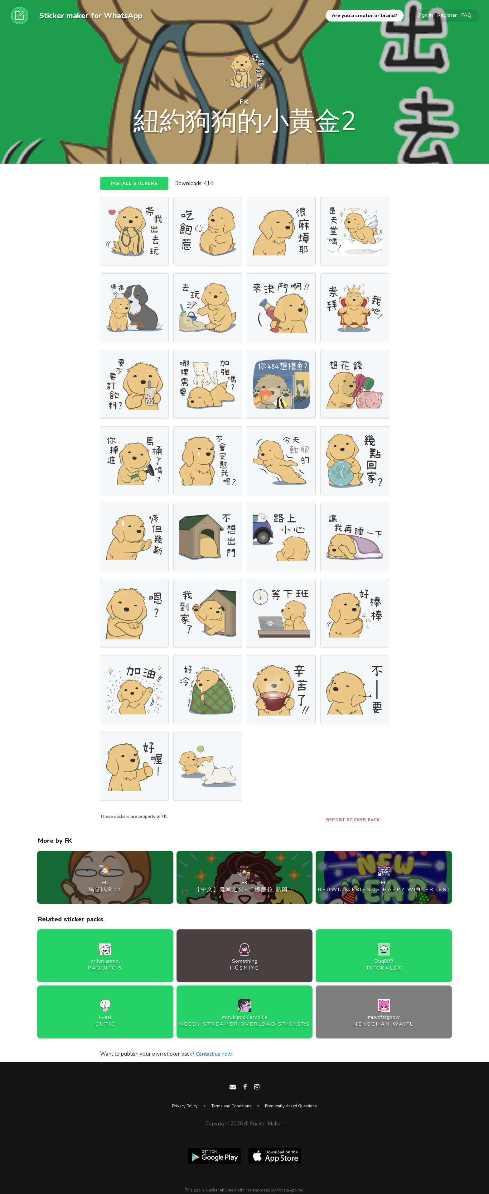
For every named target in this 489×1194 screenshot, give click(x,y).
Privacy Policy (185, 1106)
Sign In (425, 15)
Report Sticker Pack (353, 820)
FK (244, 102)
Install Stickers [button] (135, 184)
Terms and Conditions (231, 1106)
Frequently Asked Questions (291, 1106)
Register (447, 15)
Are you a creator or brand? (364, 15)
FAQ (466, 15)
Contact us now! (215, 1053)
